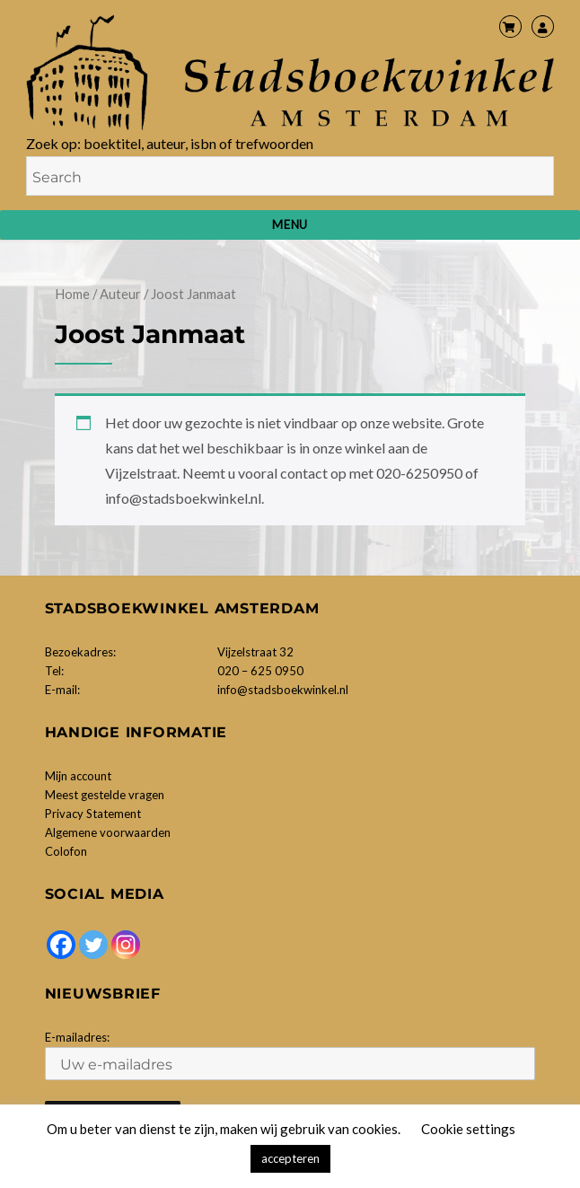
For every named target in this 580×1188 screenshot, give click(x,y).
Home (72, 294)
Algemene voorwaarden (108, 832)
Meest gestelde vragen (104, 795)
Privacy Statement (93, 813)
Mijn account (78, 776)
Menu (289, 224)
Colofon (66, 851)
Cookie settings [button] (468, 1129)
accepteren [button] (290, 1158)
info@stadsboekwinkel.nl (282, 689)
